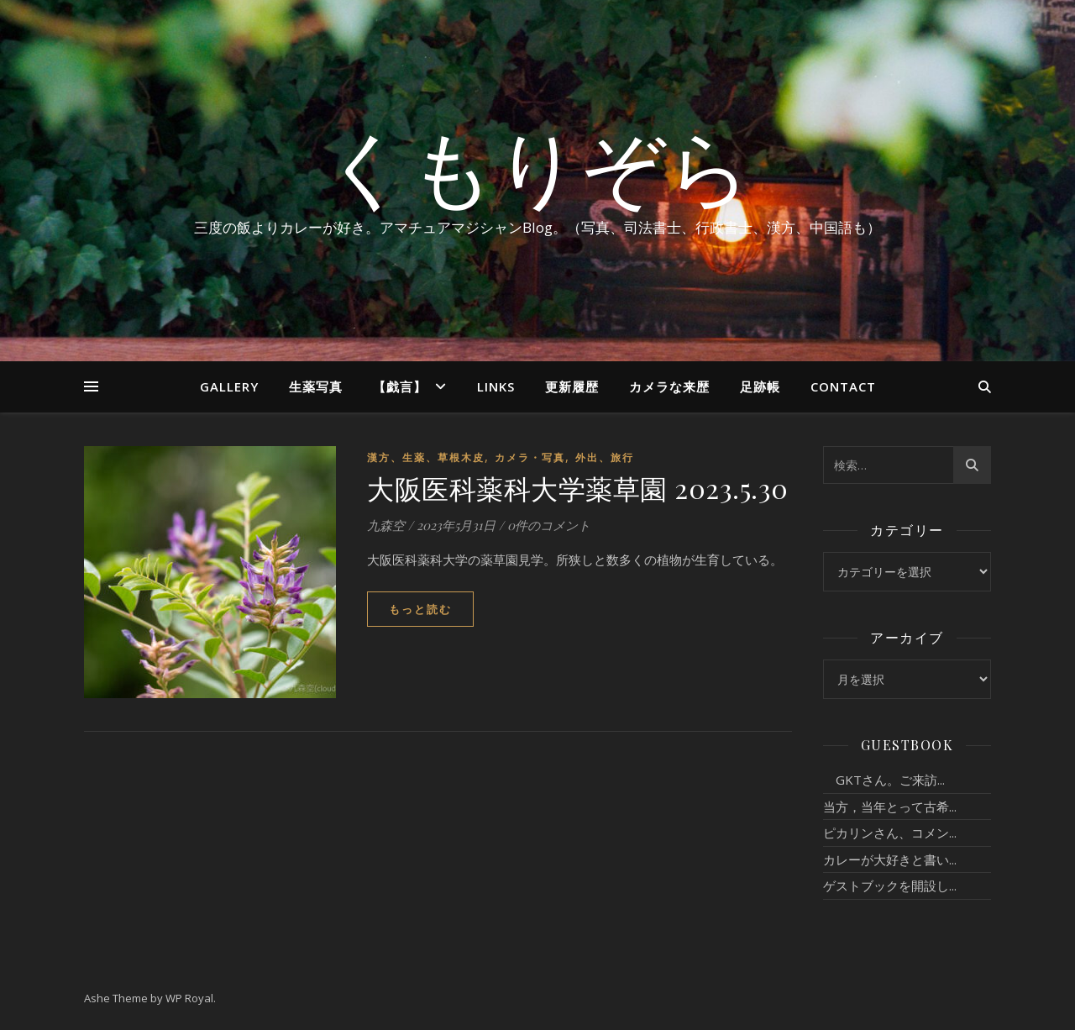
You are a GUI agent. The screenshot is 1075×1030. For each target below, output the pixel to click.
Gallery (229, 386)
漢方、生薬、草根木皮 (426, 457)
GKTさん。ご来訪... (884, 779)
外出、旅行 (604, 457)
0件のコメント (548, 525)
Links (496, 386)
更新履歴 (572, 386)
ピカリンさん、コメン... (890, 832)
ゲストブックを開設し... (890, 885)
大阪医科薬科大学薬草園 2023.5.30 (578, 488)
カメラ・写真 (530, 457)
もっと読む (420, 609)
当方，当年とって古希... (890, 806)
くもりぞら (537, 165)
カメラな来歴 (669, 386)
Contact (843, 386)
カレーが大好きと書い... (890, 859)
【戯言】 (400, 386)
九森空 (386, 525)
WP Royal (189, 998)
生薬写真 (316, 386)
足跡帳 (760, 386)
